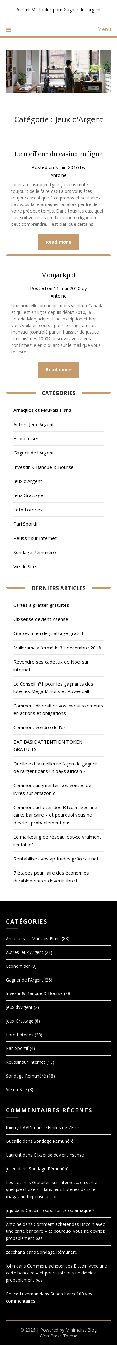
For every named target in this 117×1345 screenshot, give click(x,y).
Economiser (26, 438)
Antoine (59, 175)
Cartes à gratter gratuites (41, 605)
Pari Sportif (25, 524)
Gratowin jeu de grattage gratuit (48, 633)
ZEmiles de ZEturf (63, 1128)
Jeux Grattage (28, 495)
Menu (104, 29)
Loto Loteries (28, 509)
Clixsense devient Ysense (40, 619)
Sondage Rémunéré (34, 552)
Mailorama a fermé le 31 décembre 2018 (57, 647)
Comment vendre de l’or (39, 727)
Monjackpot (58, 275)
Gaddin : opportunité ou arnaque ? (60, 1210)
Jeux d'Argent (27, 481)
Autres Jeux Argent (33, 424)
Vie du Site (24, 566)
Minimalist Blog (81, 1330)
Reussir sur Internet (35, 538)
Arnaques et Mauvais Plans (42, 410)
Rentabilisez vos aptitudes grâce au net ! (57, 858)
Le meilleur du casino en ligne (58, 154)
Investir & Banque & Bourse (43, 467)
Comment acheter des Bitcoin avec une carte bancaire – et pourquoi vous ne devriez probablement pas (55, 815)
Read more (58, 242)
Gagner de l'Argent (33, 452)
